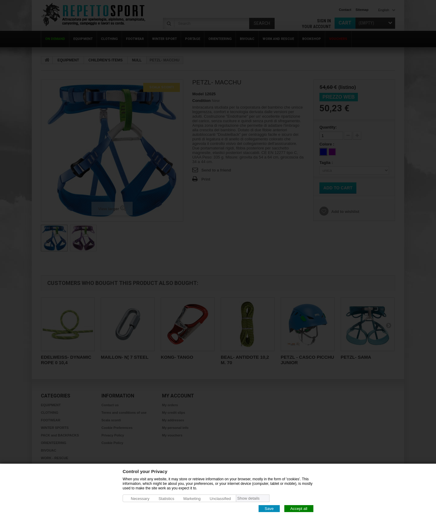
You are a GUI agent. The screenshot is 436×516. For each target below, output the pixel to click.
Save (269, 508)
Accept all (298, 508)
